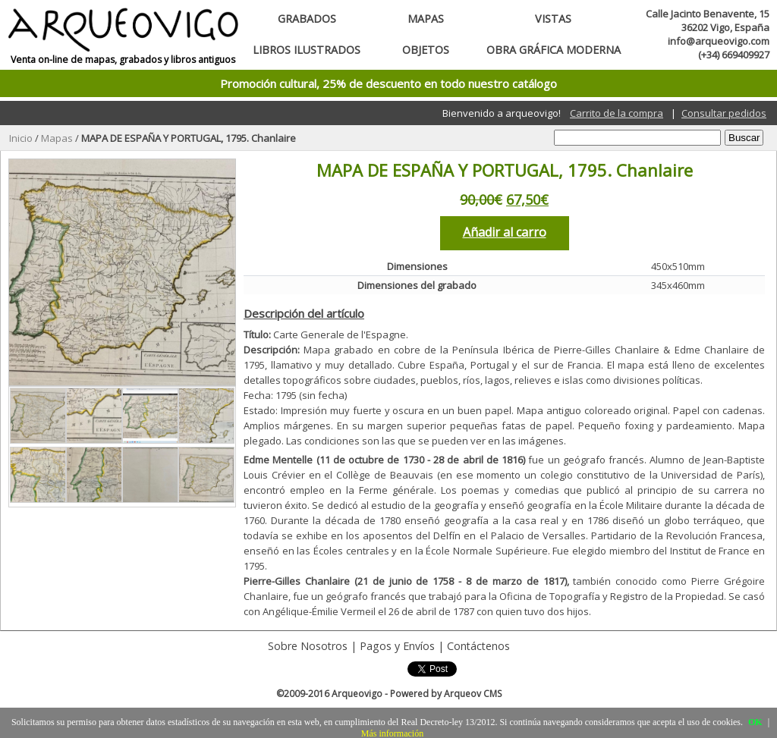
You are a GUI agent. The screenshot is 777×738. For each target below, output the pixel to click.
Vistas (553, 18)
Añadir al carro (504, 232)
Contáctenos (478, 646)
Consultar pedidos (723, 113)
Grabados (307, 18)
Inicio (21, 138)
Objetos (425, 49)
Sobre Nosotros (308, 646)
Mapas (425, 18)
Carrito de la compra (616, 113)
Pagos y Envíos (397, 646)
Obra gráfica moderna (553, 49)
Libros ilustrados (306, 49)
